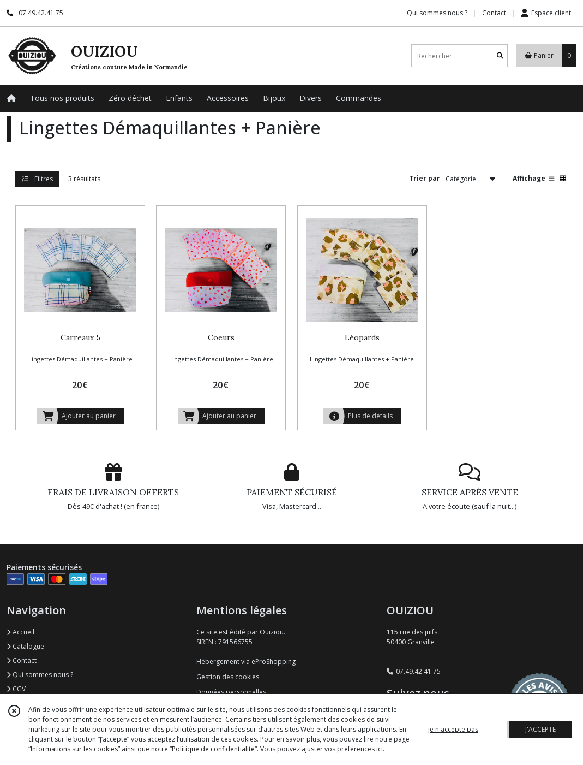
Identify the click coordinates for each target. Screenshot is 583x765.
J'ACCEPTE (540, 729)
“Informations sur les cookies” (74, 749)
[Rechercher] (500, 56)
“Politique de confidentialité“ (213, 749)
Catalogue (25, 646)
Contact (494, 12)
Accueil (20, 632)
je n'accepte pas (453, 729)
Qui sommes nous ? (40, 674)
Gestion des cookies (227, 676)
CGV (16, 688)
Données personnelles (231, 692)
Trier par (424, 178)
